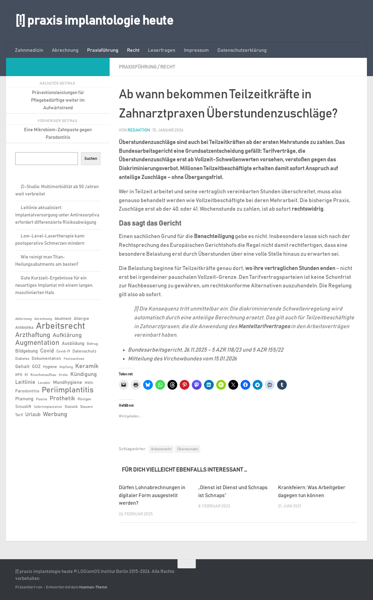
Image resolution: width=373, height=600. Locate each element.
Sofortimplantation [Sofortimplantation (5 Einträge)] (48, 407)
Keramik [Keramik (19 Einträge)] (87, 366)
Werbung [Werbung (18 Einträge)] (55, 414)
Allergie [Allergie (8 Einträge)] (81, 319)
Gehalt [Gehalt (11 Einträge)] (22, 366)
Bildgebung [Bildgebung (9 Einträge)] (26, 351)
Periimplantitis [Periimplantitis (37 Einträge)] (67, 390)
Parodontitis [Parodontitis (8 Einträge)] (27, 391)
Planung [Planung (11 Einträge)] (24, 398)
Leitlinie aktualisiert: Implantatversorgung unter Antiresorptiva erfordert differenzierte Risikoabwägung (57, 215)
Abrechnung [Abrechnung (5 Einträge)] (43, 319)
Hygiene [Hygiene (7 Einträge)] (50, 367)
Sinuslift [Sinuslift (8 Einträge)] (23, 407)
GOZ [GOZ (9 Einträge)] (36, 366)
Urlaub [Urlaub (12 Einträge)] (32, 414)
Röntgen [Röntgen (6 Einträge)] (84, 399)
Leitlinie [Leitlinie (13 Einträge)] (25, 382)
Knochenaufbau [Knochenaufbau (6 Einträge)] (43, 375)
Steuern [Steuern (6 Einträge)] (86, 407)
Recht (133, 50)
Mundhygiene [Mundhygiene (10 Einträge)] (67, 382)
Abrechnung (65, 50)
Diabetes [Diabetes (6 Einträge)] (22, 358)
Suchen (90, 158)
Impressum (196, 50)
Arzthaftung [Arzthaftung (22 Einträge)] (32, 335)
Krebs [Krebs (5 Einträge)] (63, 375)
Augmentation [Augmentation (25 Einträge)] (37, 342)
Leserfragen (161, 50)
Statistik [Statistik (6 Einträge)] (71, 407)
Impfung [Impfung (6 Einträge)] (66, 367)
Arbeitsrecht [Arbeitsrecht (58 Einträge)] (60, 326)
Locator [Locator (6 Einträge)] (44, 382)
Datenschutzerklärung (242, 50)
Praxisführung (102, 50)
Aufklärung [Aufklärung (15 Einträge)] (67, 335)
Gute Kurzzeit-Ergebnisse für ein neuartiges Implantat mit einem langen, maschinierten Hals (54, 285)
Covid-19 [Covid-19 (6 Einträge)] (63, 351)
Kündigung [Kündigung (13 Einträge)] (83, 374)
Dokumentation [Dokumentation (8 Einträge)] (46, 358)
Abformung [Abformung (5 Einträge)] (23, 319)
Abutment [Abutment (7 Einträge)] (63, 319)
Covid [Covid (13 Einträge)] (47, 351)
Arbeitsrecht (161, 449)
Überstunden (187, 449)
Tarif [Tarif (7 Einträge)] (19, 415)
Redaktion (139, 130)
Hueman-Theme (93, 587)
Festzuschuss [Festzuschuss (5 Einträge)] (74, 358)
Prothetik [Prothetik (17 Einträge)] (62, 398)
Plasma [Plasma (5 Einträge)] (41, 399)
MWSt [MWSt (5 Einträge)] (89, 382)
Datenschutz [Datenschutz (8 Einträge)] (84, 351)
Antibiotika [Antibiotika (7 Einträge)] (24, 328)
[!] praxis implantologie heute (94, 21)
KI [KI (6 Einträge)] (26, 375)
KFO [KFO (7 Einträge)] (18, 375)
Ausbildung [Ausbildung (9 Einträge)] (73, 343)
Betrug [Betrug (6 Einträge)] (92, 344)
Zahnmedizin (29, 50)
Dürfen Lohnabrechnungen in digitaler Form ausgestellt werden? (152, 495)
